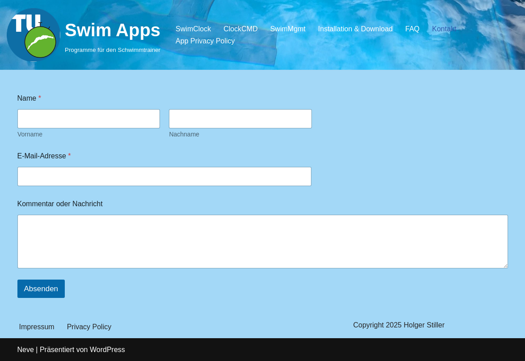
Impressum (37, 327)
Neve (25, 349)
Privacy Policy (89, 327)
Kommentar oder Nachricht (60, 204)
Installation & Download (355, 29)
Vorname (29, 134)
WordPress (107, 349)
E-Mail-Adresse (44, 156)
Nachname (184, 134)
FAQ (412, 29)
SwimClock (193, 29)
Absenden (41, 289)
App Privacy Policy (205, 41)
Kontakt (444, 29)
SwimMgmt (288, 29)
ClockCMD (240, 29)
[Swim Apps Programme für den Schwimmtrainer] (83, 35)
